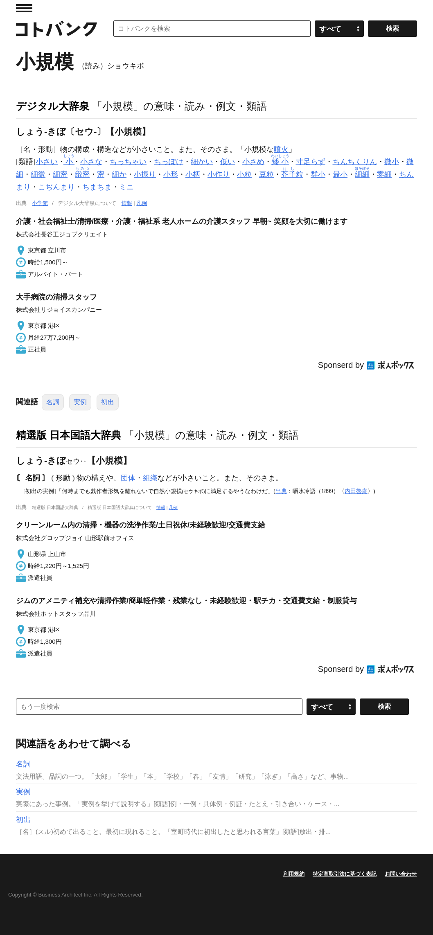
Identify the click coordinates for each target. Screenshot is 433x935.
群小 (318, 174)
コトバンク (56, 28)
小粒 (244, 174)
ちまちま (97, 187)
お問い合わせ (401, 874)
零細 (384, 174)
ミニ (126, 187)
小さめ (253, 162)
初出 (107, 402)
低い (227, 162)
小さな (91, 162)
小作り (218, 174)
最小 (340, 174)
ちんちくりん (355, 162)
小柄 (192, 174)
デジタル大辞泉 (52, 106)
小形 (170, 174)
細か (119, 174)
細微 (38, 174)
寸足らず (310, 162)
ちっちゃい (128, 162)
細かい (202, 162)
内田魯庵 (356, 491)
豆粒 (266, 174)
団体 (128, 478)
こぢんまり (56, 187)
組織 (150, 478)
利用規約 (293, 874)
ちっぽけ (168, 162)
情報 (127, 203)
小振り (145, 174)
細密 (60, 174)
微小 (391, 162)
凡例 (141, 203)
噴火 (281, 149)
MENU (24, 8)
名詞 (52, 402)
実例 (80, 402)
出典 (281, 491)
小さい (47, 162)
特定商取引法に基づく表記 (345, 874)
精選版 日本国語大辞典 (68, 435)
